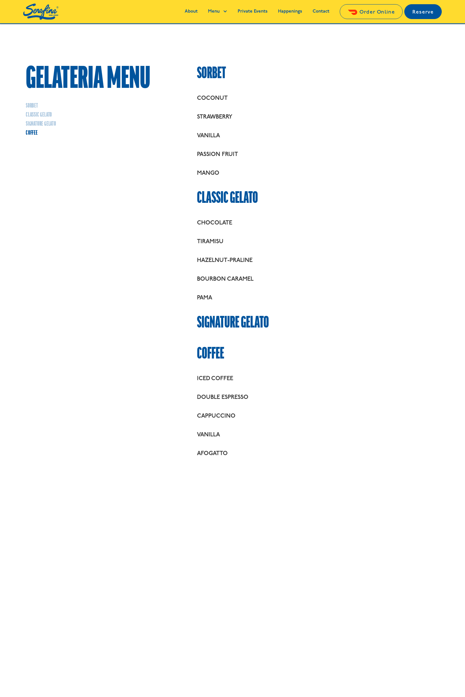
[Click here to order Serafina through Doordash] (371, 11)
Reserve (423, 12)
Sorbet (32, 106)
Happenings (290, 11)
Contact (321, 11)
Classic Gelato (39, 115)
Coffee (32, 133)
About (191, 11)
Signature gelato (41, 124)
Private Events (253, 11)
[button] (217, 11)
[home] (40, 11)
